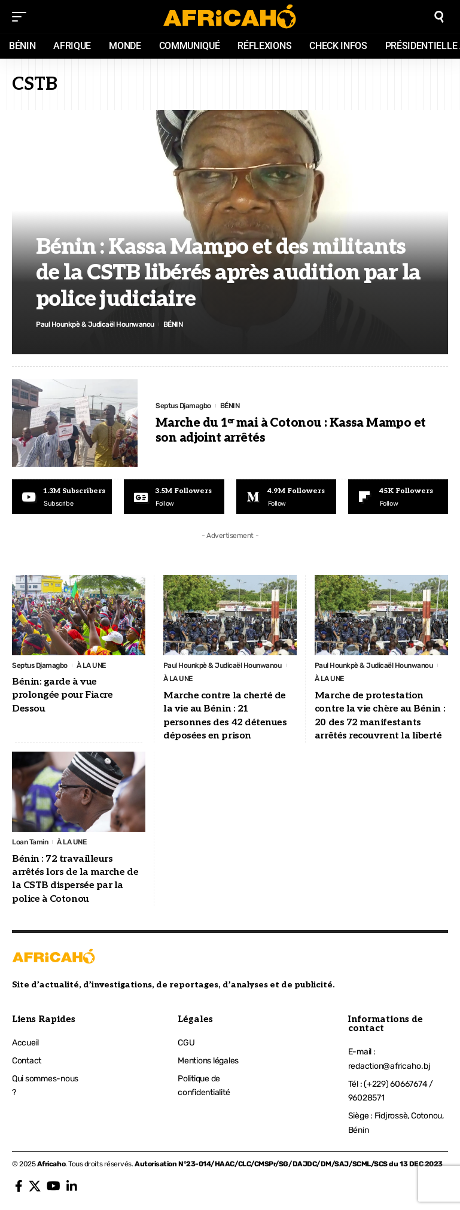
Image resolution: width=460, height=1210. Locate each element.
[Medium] (286, 496)
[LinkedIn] (71, 1186)
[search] (439, 17)
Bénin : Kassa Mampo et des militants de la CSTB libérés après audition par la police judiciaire (228, 273)
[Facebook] (19, 1186)
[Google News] (174, 496)
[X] (35, 1186)
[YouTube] (53, 1186)
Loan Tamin (30, 842)
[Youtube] (62, 496)
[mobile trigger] (22, 17)
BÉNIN (173, 324)
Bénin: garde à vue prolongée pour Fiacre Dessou (62, 695)
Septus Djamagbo (183, 406)
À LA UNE (91, 665)
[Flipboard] (398, 496)
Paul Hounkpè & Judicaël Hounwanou (95, 324)
